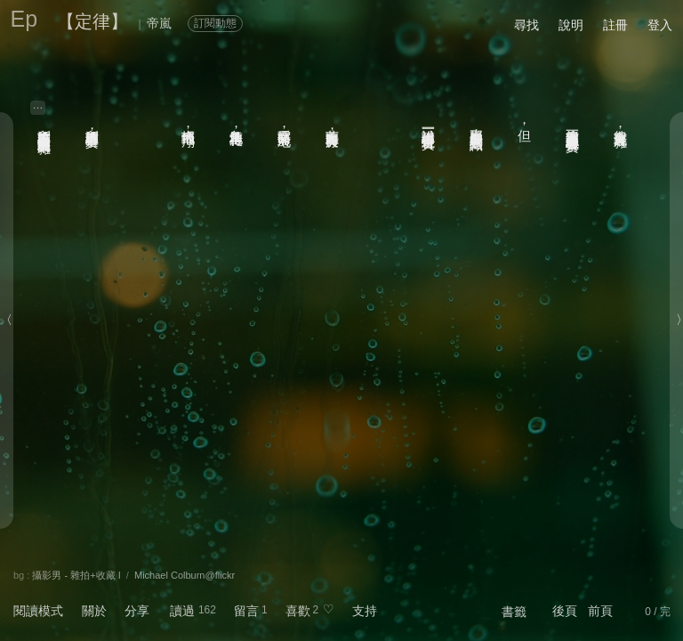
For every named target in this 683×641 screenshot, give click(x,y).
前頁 (600, 611)
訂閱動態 (215, 23)
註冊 (615, 25)
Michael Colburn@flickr (184, 575)
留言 (246, 611)
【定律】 (92, 21)
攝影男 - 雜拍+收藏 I (76, 575)
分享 (137, 611)
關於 (94, 611)
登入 (659, 25)
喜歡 (297, 611)
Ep (24, 18)
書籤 (514, 611)
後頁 (564, 611)
